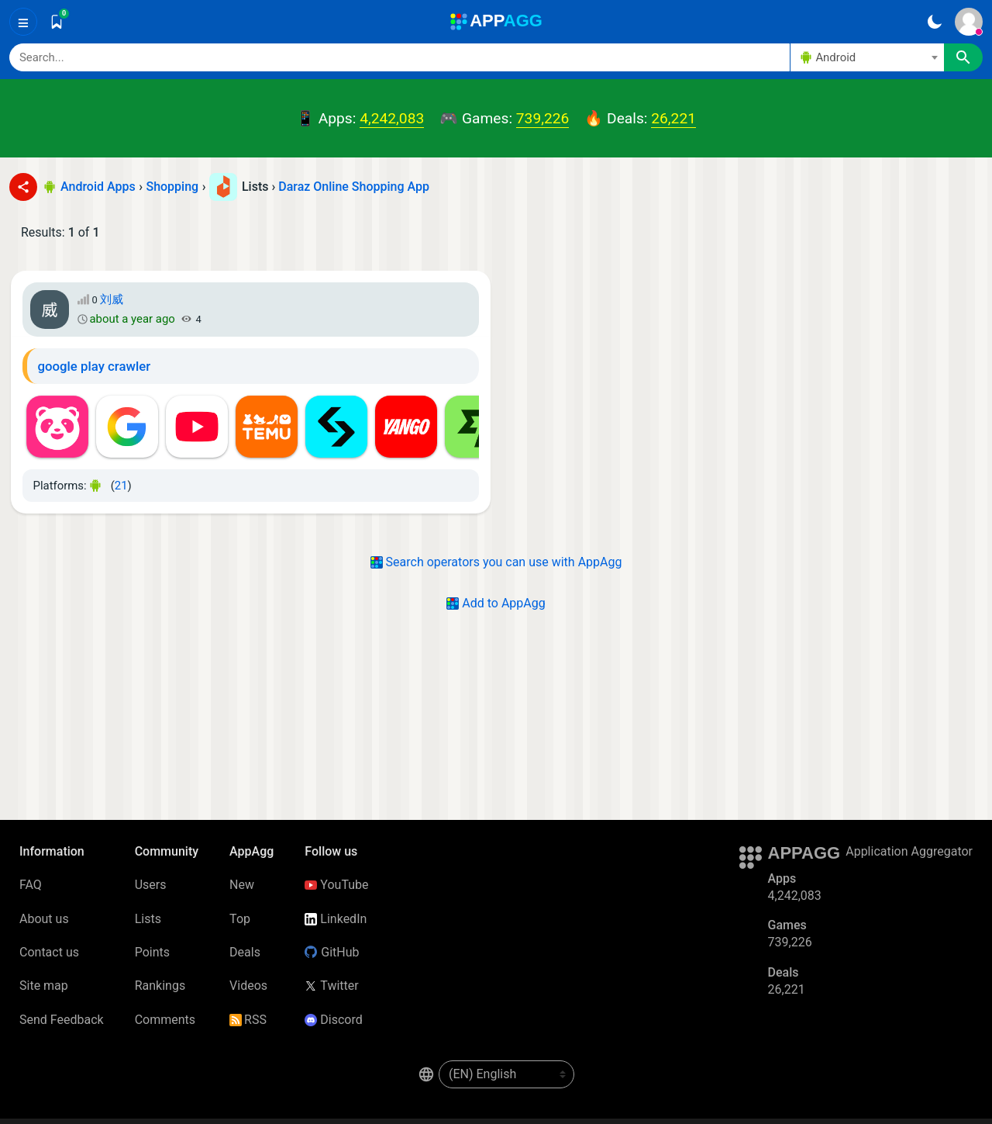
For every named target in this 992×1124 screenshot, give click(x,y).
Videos (248, 985)
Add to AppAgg (495, 603)
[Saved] (56, 22)
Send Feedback (61, 1019)
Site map (43, 985)
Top (239, 918)
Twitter (331, 985)
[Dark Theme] (934, 22)
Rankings (160, 985)
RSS (248, 1019)
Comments (165, 1019)
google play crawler (94, 366)
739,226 (542, 118)
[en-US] (506, 1074)
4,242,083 (392, 118)
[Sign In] (969, 22)
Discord (333, 1019)
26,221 (673, 118)
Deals (244, 952)
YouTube (336, 884)
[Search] (399, 57)
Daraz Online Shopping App (353, 186)
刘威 (111, 299)
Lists (148, 918)
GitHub (332, 952)
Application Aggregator (909, 851)
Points (152, 952)
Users (151, 884)
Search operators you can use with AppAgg (496, 562)
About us (44, 918)
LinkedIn (336, 918)
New (241, 884)
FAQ (30, 884)
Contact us (49, 952)
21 (121, 486)
